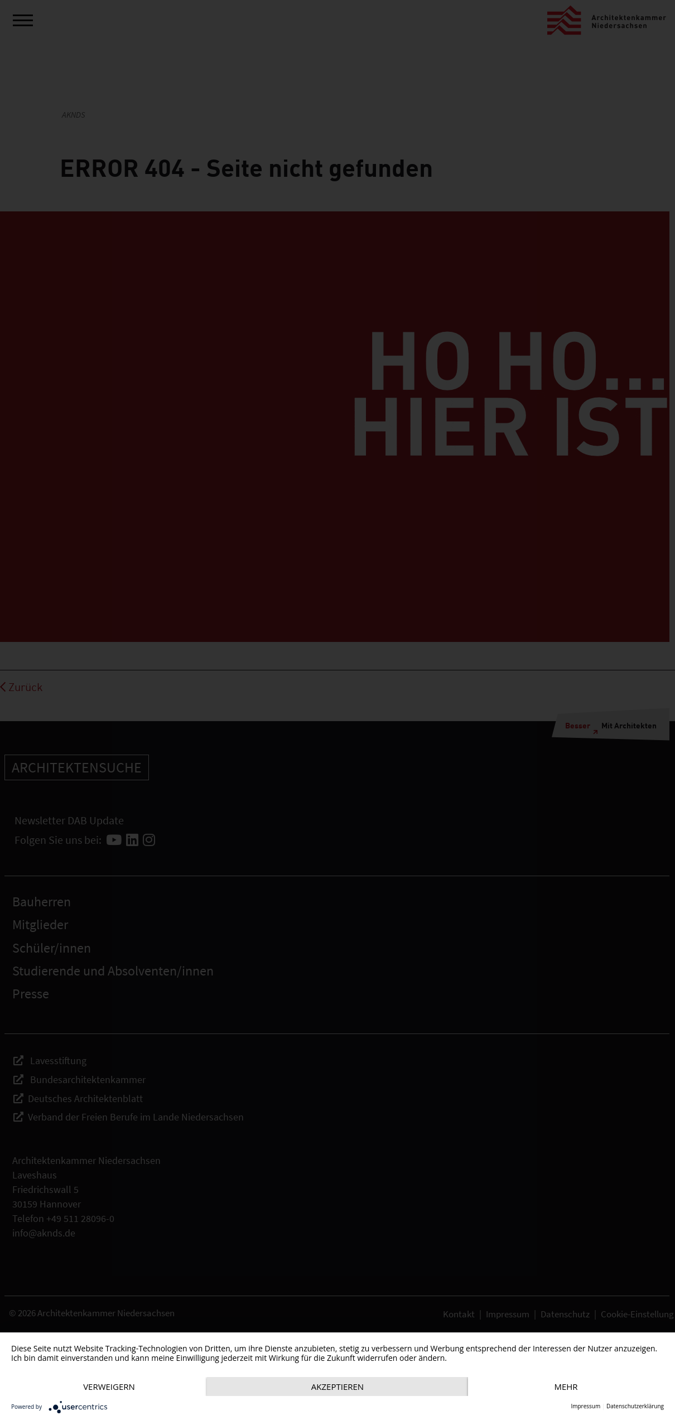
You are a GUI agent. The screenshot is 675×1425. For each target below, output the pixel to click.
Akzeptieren (337, 1386)
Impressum (585, 1406)
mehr (565, 1386)
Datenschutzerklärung (635, 1406)
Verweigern (109, 1386)
